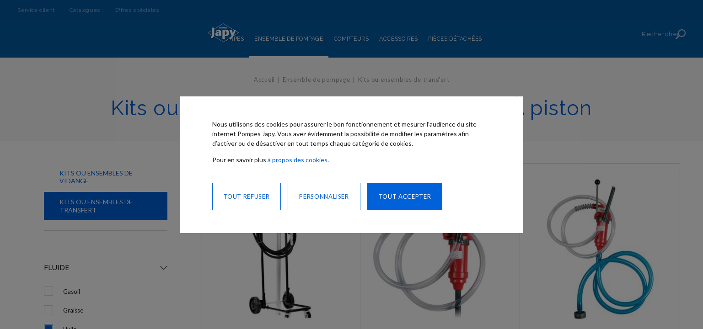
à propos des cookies (297, 160)
